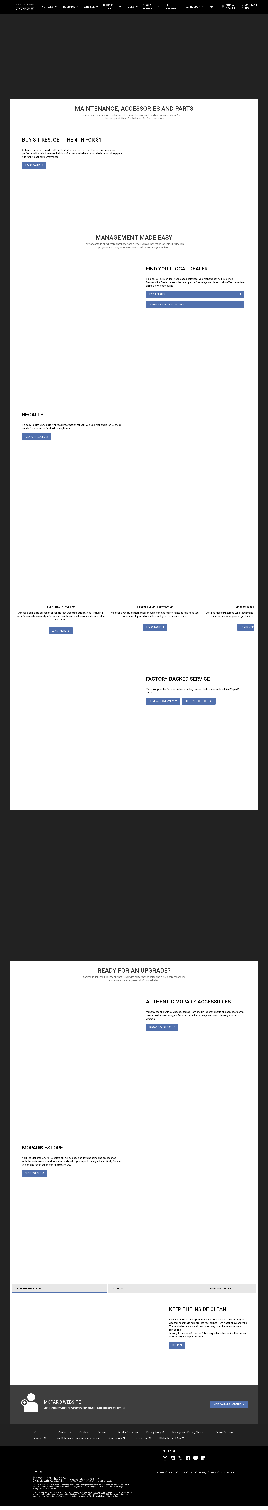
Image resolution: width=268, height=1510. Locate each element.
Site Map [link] (84, 1436)
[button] (49, 7)
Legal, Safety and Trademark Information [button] (77, 1442)
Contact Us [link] (64, 1436)
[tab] (73, 1293)
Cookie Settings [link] (224, 1436)
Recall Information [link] (128, 1436)
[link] (25, 7)
